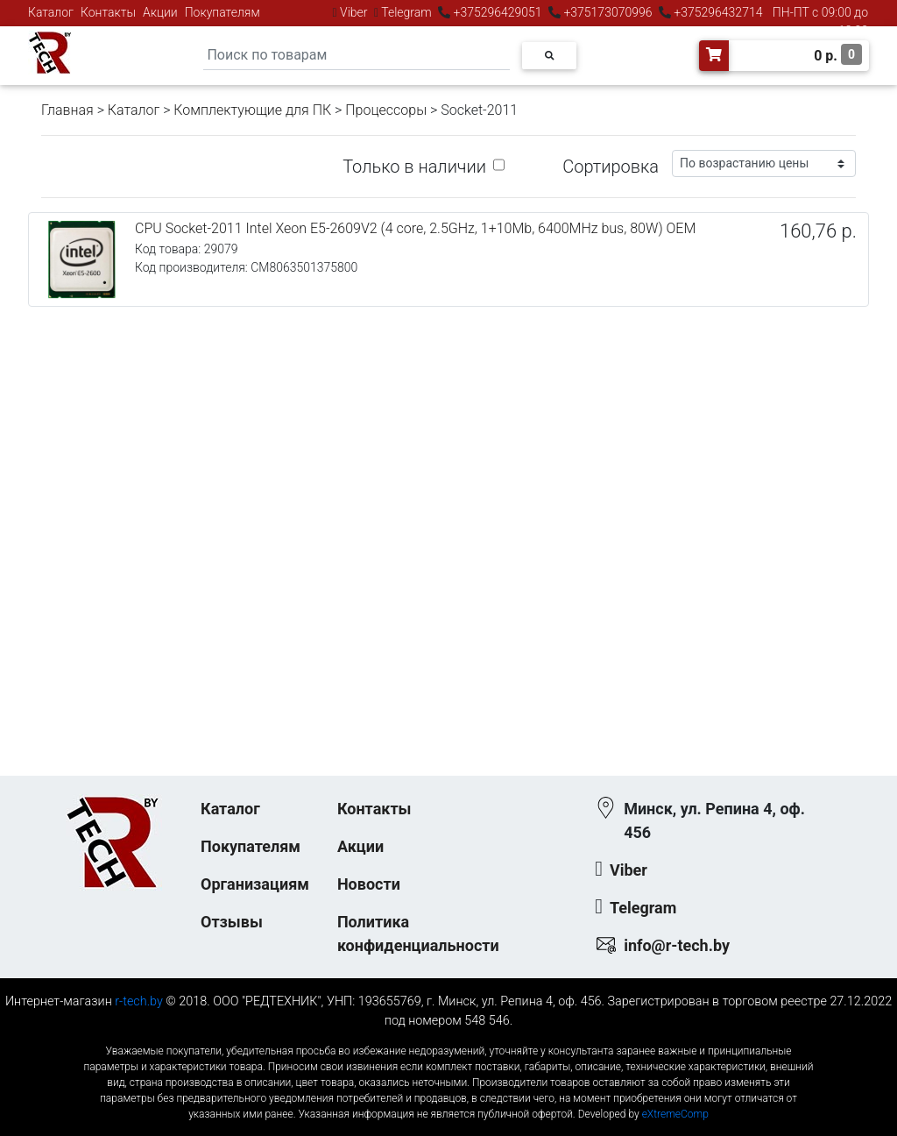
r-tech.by (139, 1001)
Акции (160, 12)
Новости (368, 884)
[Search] (356, 55)
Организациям (255, 884)
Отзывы (232, 921)
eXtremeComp (675, 1114)
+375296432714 (717, 12)
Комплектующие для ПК (252, 110)
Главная (67, 110)
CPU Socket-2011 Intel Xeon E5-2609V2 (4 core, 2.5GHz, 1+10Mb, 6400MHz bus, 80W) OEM (415, 228)
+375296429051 (497, 12)
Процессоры (386, 110)
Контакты (108, 12)
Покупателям (222, 12)
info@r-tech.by (677, 945)
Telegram (406, 12)
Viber (354, 12)
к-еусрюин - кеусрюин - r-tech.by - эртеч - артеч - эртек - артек (448, 1036)
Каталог (51, 12)
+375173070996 (607, 12)
